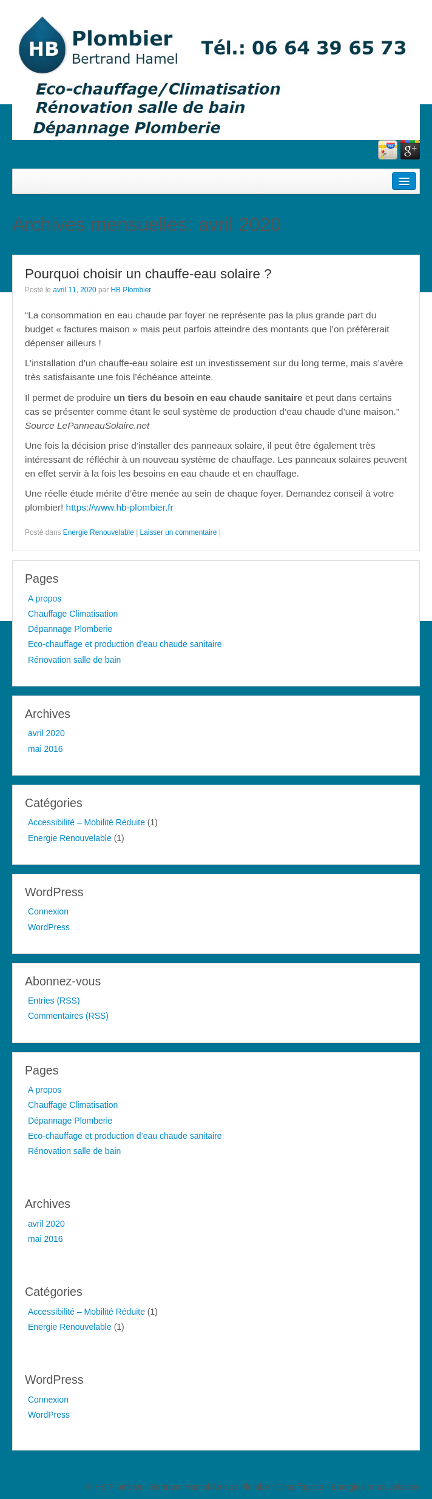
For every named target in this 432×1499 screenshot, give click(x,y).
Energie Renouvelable (98, 532)
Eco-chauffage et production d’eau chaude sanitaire (125, 644)
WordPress (49, 927)
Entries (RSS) (54, 1000)
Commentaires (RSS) (68, 1016)
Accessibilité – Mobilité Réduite (86, 822)
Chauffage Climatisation (73, 614)
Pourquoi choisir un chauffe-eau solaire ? (148, 273)
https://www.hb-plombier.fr (120, 507)
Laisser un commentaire (178, 532)
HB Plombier (130, 290)
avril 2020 (46, 733)
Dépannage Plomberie (70, 629)
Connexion (48, 911)
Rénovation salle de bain (74, 660)
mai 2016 (45, 749)
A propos (44, 598)
